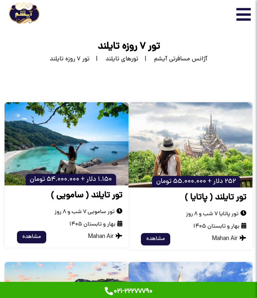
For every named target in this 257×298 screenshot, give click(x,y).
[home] (172, 59)
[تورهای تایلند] (114, 59)
